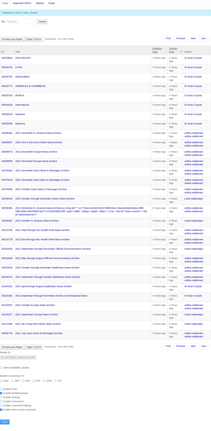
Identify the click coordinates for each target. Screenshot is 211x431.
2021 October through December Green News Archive (45, 198)
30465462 (7, 132)
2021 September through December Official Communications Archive (53, 248)
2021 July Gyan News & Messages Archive (38, 333)
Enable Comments (12, 401)
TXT (58, 380)
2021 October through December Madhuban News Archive (47, 267)
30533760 (7, 95)
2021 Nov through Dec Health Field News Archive (42, 239)
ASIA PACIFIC (23, 57)
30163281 (7, 295)
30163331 (7, 286)
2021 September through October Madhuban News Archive (47, 276)
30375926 (7, 179)
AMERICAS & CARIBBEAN (30, 86)
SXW (47, 380)
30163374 (7, 276)
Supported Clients (22, 3)
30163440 (7, 258)
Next (193, 38)
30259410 (7, 198)
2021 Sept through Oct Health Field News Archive (42, 230)
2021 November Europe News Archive (36, 161)
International (22, 104)
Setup (5, 3)
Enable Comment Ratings (15, 405)
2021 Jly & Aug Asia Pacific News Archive (38, 323)
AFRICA (19, 95)
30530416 (7, 114)
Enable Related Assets (14, 393)
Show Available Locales (14, 367)
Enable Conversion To (12, 375)
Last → (205, 38)
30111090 (7, 323)
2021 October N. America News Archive (37, 220)
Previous (180, 38)
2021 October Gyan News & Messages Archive (41, 189)
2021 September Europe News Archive (36, 314)
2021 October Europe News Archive (35, 305)
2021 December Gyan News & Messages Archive (42, 170)
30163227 (7, 314)
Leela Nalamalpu (193, 198)
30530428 (7, 104)
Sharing (40, 3)
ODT (15, 380)
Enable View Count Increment (18, 409)
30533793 (7, 67)
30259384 (7, 208)
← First (167, 38)
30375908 (7, 189)
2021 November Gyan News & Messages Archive (42, 179)
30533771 (7, 86)
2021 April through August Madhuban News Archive (43, 286)
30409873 (7, 151)
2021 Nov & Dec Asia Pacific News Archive (38, 142)
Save (4, 422)
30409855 (7, 161)
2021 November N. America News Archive (38, 132)
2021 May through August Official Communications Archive (47, 258)
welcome (20, 114)
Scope (51, 3)
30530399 (7, 123)
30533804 (7, 57)
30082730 (7, 333)
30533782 (7, 76)
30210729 (7, 239)
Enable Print (8, 389)
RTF (36, 380)
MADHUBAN (22, 76)
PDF (26, 380)
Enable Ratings (10, 397)
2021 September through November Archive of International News (51, 295)
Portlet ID (5, 352)
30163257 (7, 305)
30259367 (7, 220)
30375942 (7, 170)
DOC (4, 380)
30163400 (7, 267)
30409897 (7, 142)
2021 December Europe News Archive (36, 151)
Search (42, 21)
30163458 (7, 248)
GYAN (18, 67)
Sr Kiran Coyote (193, 57)
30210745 (7, 230)
